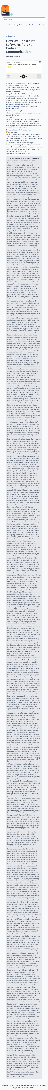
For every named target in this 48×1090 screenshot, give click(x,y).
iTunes (10, 25)
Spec (22, 1085)
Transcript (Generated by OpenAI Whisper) (24, 158)
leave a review (32, 136)
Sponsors (35, 25)
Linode (33, 94)
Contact (41, 25)
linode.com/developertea (14, 107)
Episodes (28, 25)
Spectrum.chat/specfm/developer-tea (18, 130)
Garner (32, 1087)
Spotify (16, 25)
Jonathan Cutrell (40, 1085)
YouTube (21, 25)
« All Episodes (10, 36)
